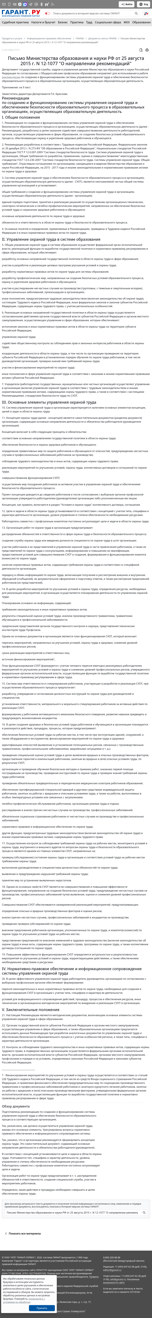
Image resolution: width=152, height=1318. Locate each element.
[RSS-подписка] (52, 4)
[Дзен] (19, 4)
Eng (143, 4)
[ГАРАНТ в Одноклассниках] (42, 4)
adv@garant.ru (118, 1279)
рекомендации (11, 77)
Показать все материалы (22, 1233)
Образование (141, 22)
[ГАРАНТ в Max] (25, 4)
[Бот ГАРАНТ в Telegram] (36, 4)
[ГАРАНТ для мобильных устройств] (9, 4)
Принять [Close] (42, 1308)
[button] (146, 13)
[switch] (47, 13)
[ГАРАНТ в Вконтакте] (15, 4)
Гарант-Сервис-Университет (70, 1311)
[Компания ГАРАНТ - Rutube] (47, 4)
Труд (89, 22)
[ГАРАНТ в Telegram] (31, 4)
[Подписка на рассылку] (4, 4)
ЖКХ (127, 22)
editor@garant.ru (112, 1270)
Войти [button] (126, 4)
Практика (76, 22)
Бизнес (63, 22)
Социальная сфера (108, 22)
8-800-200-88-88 (111, 1257)
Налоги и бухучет (43, 22)
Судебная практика (15, 22)
